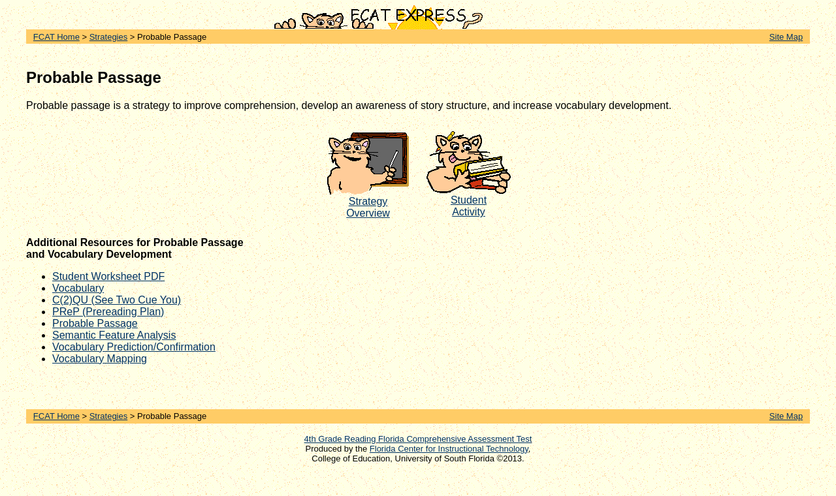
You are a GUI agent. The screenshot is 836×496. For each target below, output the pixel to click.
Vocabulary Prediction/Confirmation (134, 346)
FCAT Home (56, 37)
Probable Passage (95, 323)
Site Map (786, 37)
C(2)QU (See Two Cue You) (116, 299)
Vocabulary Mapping (99, 358)
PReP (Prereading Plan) (108, 311)
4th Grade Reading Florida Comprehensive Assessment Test (418, 439)
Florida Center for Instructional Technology (449, 449)
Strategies (108, 37)
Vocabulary (78, 288)
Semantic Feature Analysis (114, 335)
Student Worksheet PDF (108, 276)
